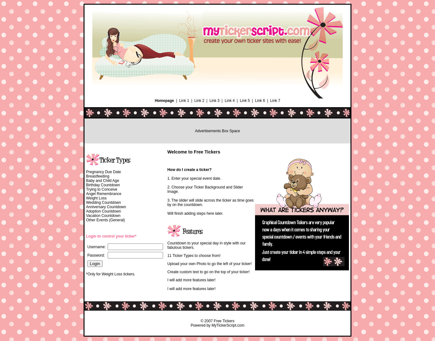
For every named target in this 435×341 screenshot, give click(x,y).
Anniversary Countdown (106, 207)
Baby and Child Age (102, 180)
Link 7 (275, 100)
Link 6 (260, 100)
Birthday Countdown (103, 185)
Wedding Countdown (103, 202)
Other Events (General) (105, 220)
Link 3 (214, 100)
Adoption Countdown (103, 211)
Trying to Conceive (101, 189)
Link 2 (199, 100)
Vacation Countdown (103, 215)
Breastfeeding (97, 176)
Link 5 (245, 100)
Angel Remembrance (103, 194)
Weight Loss (96, 198)
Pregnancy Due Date (103, 172)
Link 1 (184, 100)
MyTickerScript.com (228, 325)
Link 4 (230, 100)
